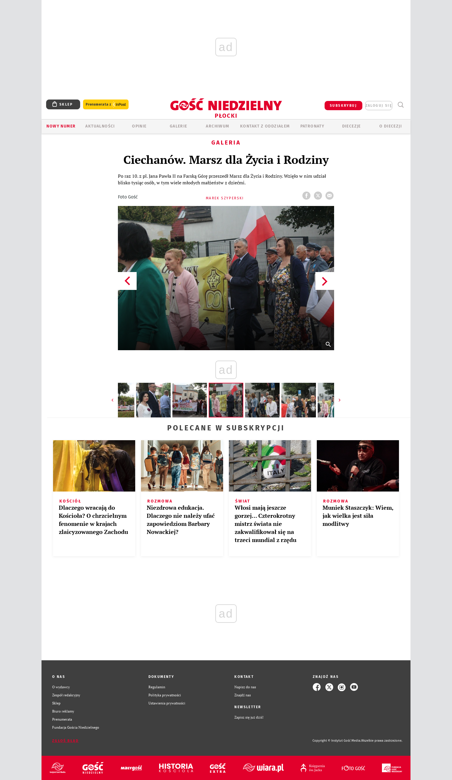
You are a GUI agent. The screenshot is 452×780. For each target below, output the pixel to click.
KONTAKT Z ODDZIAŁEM (265, 126)
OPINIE (139, 126)
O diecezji (390, 126)
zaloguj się (379, 106)
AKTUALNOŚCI (100, 126)
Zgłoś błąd (65, 741)
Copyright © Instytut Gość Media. (336, 740)
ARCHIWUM (217, 126)
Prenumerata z (106, 104)
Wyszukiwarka (400, 105)
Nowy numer (61, 126)
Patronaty (312, 126)
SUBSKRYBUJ (343, 106)
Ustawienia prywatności (166, 703)
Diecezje (351, 126)
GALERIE (178, 126)
